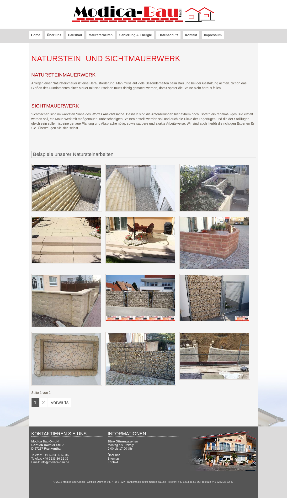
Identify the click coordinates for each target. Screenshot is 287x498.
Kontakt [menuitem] (191, 35)
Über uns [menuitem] (54, 35)
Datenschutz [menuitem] (168, 35)
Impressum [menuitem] (213, 35)
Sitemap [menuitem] (113, 458)
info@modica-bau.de (55, 462)
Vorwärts (60, 402)
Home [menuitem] (35, 35)
